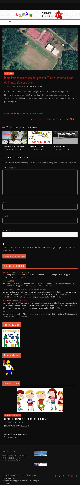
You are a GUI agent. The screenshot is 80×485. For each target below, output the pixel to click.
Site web (6, 230)
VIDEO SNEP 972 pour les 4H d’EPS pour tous (16, 434)
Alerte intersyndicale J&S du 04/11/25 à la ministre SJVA (24, 289)
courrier (61, 95)
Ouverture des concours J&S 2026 (15, 272)
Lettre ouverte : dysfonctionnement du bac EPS (52, 119)
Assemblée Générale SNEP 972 (14, 146)
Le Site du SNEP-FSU (15, 266)
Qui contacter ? (8, 311)
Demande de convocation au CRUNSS (23, 113)
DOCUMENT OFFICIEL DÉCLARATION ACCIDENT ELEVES (26, 419)
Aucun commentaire (34, 86)
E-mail (5, 216)
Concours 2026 (8, 281)
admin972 (22, 86)
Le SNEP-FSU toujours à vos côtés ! (15, 300)
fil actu (7, 415)
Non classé (9, 74)
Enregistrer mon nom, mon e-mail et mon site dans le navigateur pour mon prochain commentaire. (39, 249)
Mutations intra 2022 (36, 146)
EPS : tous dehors (60, 146)
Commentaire (9, 167)
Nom (5, 202)
